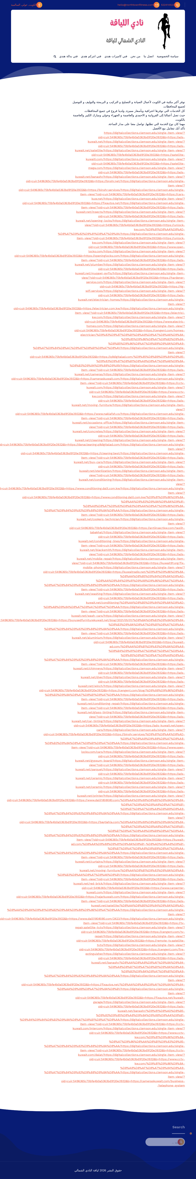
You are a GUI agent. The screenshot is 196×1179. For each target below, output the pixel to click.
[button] (54, 56)
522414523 (170, 5)
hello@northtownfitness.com (138, 5)
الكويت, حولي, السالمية (26, 5)
